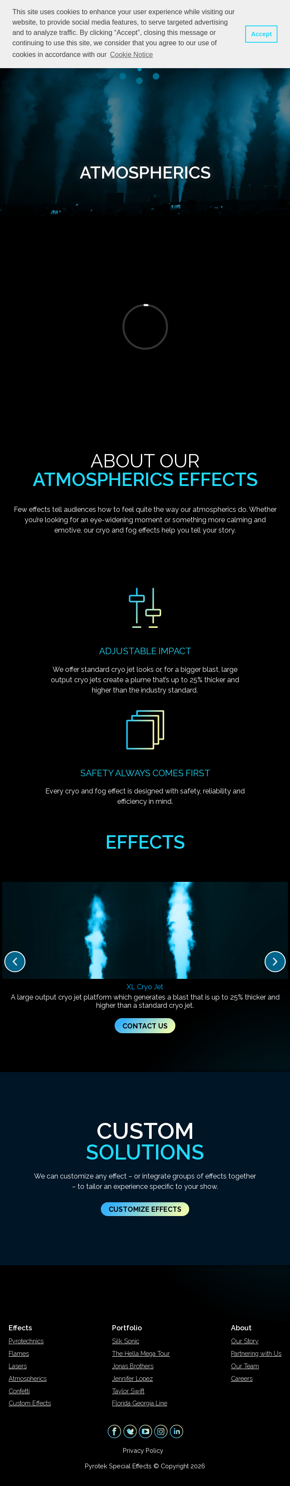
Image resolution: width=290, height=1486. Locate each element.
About (241, 1328)
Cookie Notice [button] (131, 54)
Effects (20, 1328)
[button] (14, 961)
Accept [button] (261, 34)
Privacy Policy (143, 1450)
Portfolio (127, 1328)
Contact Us (145, 1026)
